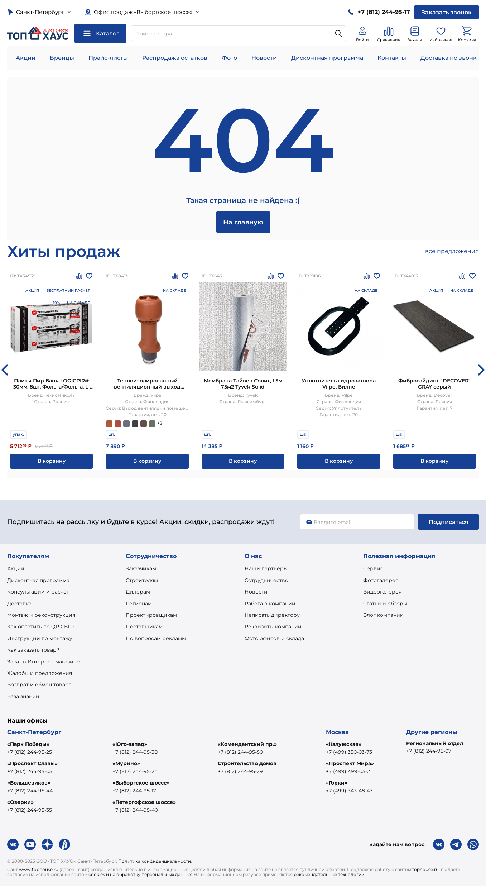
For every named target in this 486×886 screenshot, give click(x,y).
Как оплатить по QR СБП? (41, 626)
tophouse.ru (425, 869)
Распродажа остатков (174, 57)
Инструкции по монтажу (39, 638)
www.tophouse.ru (38, 869)
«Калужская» (343, 744)
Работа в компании (270, 603)
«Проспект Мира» (350, 763)
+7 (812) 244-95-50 (240, 752)
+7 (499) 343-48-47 (349, 790)
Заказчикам (141, 568)
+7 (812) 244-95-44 (30, 790)
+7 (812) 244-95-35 (29, 810)
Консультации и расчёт (38, 592)
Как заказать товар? (33, 650)
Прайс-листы (108, 57)
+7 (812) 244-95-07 (428, 751)
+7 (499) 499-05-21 (349, 771)
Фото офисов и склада (274, 638)
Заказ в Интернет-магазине (43, 661)
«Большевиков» (28, 783)
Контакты (391, 57)
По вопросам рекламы (156, 638)
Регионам (139, 603)
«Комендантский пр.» (247, 744)
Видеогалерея (382, 592)
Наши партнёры (266, 568)
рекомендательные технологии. (329, 874)
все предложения (452, 251)
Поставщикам (144, 626)
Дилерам (138, 592)
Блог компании (383, 615)
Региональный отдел (434, 743)
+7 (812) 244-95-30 (135, 752)
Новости (264, 57)
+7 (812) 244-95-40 (135, 810)
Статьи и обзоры (385, 603)
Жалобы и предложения (39, 673)
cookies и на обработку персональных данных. (140, 874)
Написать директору (272, 615)
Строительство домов (247, 763)
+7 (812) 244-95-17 (134, 790)
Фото (229, 57)
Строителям (142, 580)
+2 (159, 423)
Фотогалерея (380, 580)
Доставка (19, 603)
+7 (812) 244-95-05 (29, 771)
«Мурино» (126, 763)
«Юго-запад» (129, 744)
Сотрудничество (266, 580)
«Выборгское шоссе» (141, 783)
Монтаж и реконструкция (41, 615)
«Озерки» (20, 802)
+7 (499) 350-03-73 (349, 752)
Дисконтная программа (327, 57)
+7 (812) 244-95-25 (29, 752)
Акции (25, 57)
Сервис (373, 568)
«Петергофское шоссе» (144, 802)
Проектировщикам (151, 615)
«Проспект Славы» (32, 763)
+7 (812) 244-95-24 (135, 771)
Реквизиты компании (273, 626)
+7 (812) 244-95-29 (240, 771)
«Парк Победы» (28, 744)
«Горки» (336, 783)
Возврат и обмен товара (39, 684)
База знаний (23, 696)
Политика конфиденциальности (154, 861)
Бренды (62, 57)
